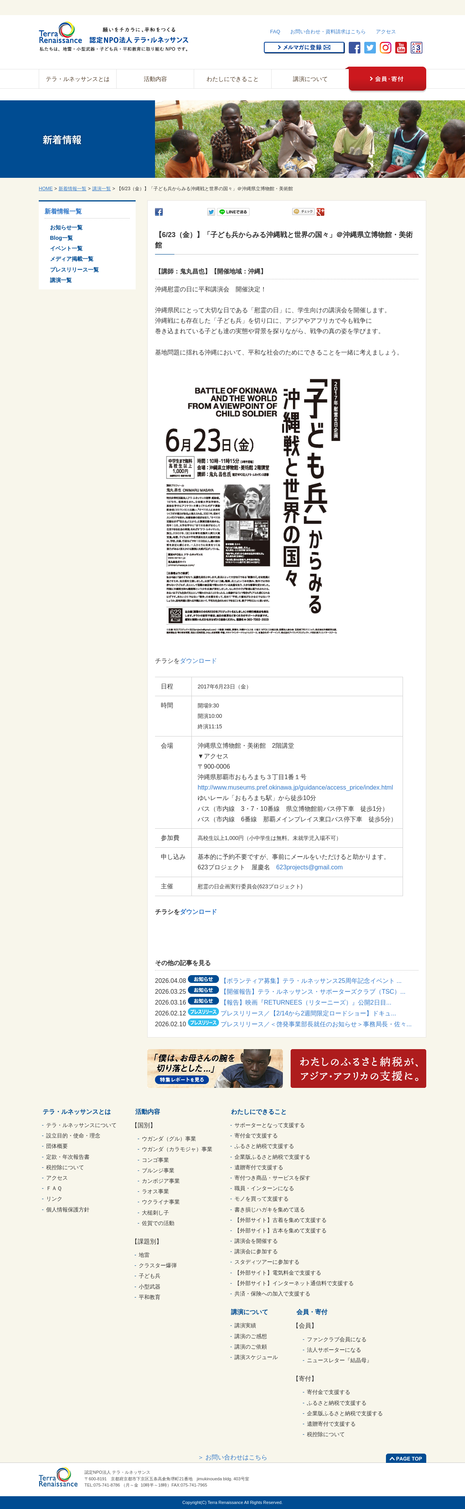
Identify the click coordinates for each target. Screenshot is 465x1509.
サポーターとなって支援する (269, 1125)
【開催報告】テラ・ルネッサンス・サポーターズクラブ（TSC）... (312, 991)
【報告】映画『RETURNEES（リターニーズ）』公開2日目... (305, 1002)
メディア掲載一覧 (71, 259)
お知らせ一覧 (66, 227)
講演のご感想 (250, 1336)
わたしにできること (233, 79)
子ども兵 (149, 1276)
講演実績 (245, 1325)
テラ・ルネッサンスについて (81, 1125)
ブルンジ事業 (158, 1170)
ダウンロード (198, 660)
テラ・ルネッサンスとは (78, 79)
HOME (46, 188)
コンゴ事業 (155, 1160)
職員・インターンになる (264, 1188)
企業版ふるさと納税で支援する (272, 1157)
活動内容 (155, 79)
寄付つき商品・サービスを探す (272, 1178)
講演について (310, 79)
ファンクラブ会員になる (337, 1339)
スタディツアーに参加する (267, 1262)
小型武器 (149, 1287)
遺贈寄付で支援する (258, 1167)
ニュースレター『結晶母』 (339, 1360)
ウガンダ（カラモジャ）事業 (177, 1149)
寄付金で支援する (256, 1135)
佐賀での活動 (158, 1223)
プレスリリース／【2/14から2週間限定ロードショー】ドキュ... (308, 1013)
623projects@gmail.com (309, 867)
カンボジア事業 (161, 1181)
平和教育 (149, 1297)
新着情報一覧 (72, 188)
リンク (54, 1199)
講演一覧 (101, 188)
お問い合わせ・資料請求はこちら (328, 31)
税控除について (65, 1167)
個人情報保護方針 (68, 1209)
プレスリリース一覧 (74, 270)
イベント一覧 (66, 248)
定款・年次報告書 (68, 1157)
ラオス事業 (155, 1191)
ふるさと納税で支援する (264, 1146)
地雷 (144, 1255)
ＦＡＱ (54, 1188)
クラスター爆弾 (158, 1265)
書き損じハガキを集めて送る (269, 1209)
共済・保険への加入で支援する (272, 1293)
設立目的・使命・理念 (73, 1135)
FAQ (275, 31)
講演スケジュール (256, 1357)
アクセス (386, 31)
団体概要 (57, 1146)
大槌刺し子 (155, 1213)
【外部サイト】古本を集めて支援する (280, 1230)
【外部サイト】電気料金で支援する (277, 1273)
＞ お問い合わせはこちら (232, 1457)
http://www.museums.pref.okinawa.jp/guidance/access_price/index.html (295, 787)
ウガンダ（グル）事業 (169, 1139)
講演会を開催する (256, 1241)
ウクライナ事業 (161, 1202)
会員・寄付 (311, 1312)
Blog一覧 (61, 238)
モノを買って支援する (261, 1199)
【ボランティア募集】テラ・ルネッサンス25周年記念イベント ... (311, 980)
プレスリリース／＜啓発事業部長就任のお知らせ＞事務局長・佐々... (316, 1024)
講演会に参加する (256, 1251)
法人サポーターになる (334, 1350)
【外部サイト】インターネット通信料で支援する (294, 1283)
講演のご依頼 (250, 1347)
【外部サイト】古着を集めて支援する (280, 1220)
